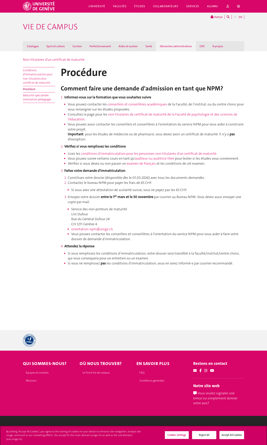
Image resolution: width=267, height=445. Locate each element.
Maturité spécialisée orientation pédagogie (37, 97)
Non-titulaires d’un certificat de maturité (53, 59)
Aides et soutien (128, 46)
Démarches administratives (176, 46)
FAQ (141, 372)
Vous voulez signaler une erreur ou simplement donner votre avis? (215, 398)
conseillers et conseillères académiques (137, 104)
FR (235, 17)
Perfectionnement (100, 46)
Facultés (120, 6)
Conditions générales (151, 380)
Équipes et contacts (37, 372)
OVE (202, 46)
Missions (31, 380)
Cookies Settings (176, 436)
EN (240, 17)
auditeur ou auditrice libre (154, 158)
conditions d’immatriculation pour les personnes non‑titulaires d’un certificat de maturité (148, 153)
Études (139, 6)
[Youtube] (212, 370)
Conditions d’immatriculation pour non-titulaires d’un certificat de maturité (37, 76)
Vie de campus (50, 27)
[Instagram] (205, 370)
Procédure (29, 89)
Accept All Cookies (232, 436)
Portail (217, 17)
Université (97, 6)
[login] (228, 6)
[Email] (195, 370)
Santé (148, 46)
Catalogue (33, 46)
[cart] (238, 6)
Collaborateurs (165, 6)
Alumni (212, 6)
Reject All (204, 436)
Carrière (77, 46)
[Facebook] (200, 370)
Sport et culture (55, 46)
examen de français (141, 163)
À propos (217, 46)
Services (192, 6)
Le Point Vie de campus (96, 372)
